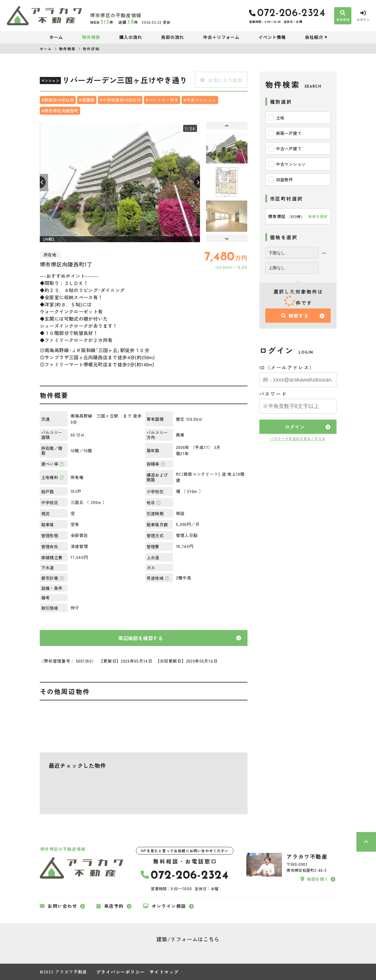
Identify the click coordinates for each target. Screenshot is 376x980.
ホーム (56, 37)
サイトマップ (164, 972)
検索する (294, 315)
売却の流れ (172, 37)
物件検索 (91, 37)
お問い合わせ (58, 906)
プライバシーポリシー (120, 972)
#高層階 (87, 100)
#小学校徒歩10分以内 (120, 100)
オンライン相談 (164, 906)
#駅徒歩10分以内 (58, 100)
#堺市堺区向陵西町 (60, 111)
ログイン (295, 426)
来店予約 (110, 906)
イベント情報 (272, 37)
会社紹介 (314, 37)
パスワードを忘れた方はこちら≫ (297, 438)
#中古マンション (199, 100)
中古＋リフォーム (221, 37)
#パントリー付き (162, 100)
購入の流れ (130, 37)
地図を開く (315, 879)
